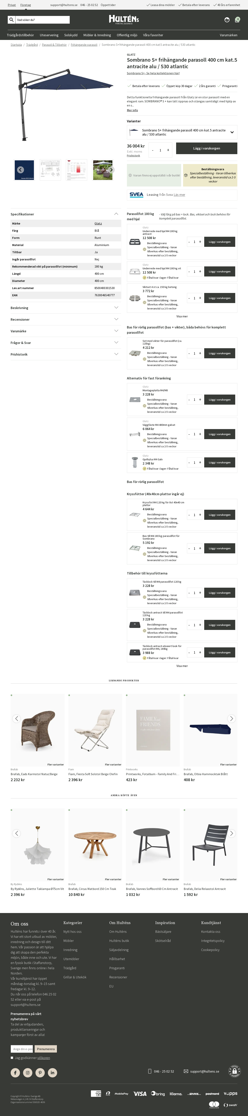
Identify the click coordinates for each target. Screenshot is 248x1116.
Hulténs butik (119, 940)
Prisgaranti (117, 968)
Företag (25, 5)
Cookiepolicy (210, 950)
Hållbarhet (117, 959)
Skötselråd (163, 940)
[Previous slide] (20, 169)
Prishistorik (133, 155)
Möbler (68, 940)
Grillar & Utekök (74, 977)
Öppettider (108, 5)
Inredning (70, 950)
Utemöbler (71, 959)
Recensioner (118, 977)
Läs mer (179, 195)
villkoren (43, 1058)
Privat (12, 5)
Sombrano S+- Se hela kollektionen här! (153, 73)
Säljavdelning (118, 950)
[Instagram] (27, 1072)
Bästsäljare (163, 931)
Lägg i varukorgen (206, 148)
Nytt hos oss (72, 931)
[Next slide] (111, 169)
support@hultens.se (64, 5)
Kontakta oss (210, 931)
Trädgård (32, 45)
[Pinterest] (40, 1072)
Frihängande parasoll (84, 45)
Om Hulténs (118, 931)
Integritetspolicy (213, 940)
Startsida (16, 45)
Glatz (131, 54)
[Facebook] (15, 1072)
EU (111, 986)
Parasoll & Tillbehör (54, 45)
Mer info (132, 110)
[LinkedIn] (52, 1072)
